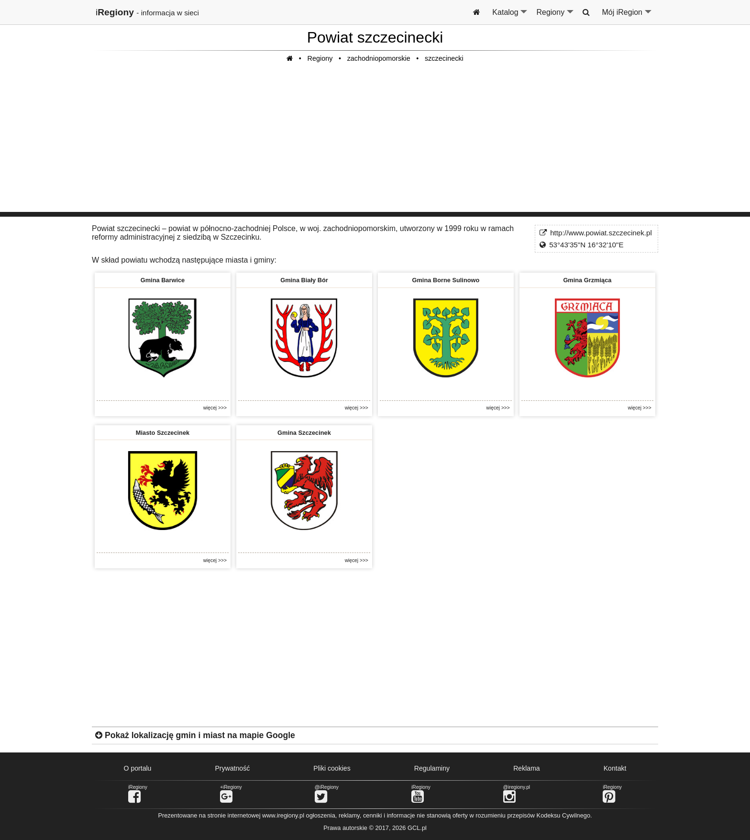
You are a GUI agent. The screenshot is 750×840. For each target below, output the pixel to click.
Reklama (526, 768)
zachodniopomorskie (378, 58)
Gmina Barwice (163, 280)
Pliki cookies (331, 768)
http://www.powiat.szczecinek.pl (601, 233)
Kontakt (615, 768)
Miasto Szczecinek (162, 432)
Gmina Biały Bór (304, 280)
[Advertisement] (375, 145)
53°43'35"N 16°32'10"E (586, 245)
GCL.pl (417, 827)
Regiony (555, 16)
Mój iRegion (627, 16)
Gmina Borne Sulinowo (446, 280)
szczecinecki (444, 58)
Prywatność (232, 768)
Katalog (510, 16)
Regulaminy (432, 768)
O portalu (138, 768)
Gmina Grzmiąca (587, 280)
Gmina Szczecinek (304, 432)
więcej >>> (215, 407)
